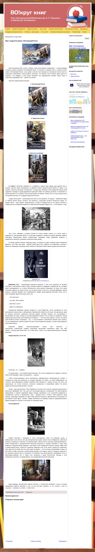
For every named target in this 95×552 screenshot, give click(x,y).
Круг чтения (43, 29)
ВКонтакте (74, 74)
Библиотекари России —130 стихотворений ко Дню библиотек (79, 137)
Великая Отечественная (56, 29)
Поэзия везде (76, 32)
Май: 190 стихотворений (78, 142)
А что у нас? (44, 32)
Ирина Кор (16, 492)
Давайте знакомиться (19, 29)
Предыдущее (62, 541)
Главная (8, 29)
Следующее (9, 541)
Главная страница (36, 541)
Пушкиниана (83, 29)
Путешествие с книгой (71, 29)
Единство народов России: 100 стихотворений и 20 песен (79, 127)
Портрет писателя (32, 29)
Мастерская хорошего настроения (60, 32)
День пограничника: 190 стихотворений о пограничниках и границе (80, 122)
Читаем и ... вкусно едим (32, 32)
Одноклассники (75, 76)
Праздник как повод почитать (14, 32)
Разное (85, 32)
